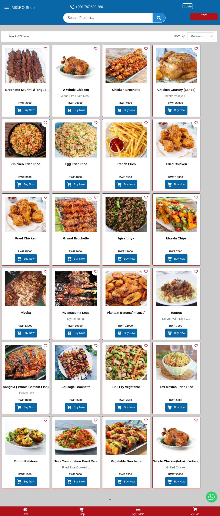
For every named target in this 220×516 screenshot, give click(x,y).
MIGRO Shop (23, 8)
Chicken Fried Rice (25, 164)
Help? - (204, 16)
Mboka (26, 312)
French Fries (126, 164)
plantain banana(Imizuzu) (126, 312)
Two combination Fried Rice (75, 461)
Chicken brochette (126, 89)
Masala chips (176, 238)
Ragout (176, 312)
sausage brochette (75, 387)
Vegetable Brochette (126, 461)
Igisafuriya (126, 238)
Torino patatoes (26, 461)
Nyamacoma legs (76, 312)
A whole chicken (76, 89)
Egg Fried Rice (76, 164)
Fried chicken (176, 164)
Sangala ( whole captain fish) (26, 387)
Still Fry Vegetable (126, 387)
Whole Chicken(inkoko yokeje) (176, 461)
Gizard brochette (76, 238)
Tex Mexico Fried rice (176, 387)
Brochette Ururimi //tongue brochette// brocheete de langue (25, 90)
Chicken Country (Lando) (176, 89)
